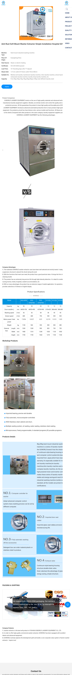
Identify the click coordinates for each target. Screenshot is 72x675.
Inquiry (7, 86)
